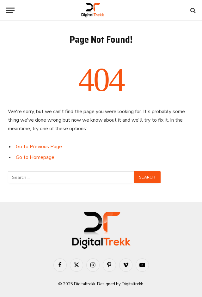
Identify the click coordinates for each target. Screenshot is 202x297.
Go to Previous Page (39, 146)
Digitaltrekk (132, 284)
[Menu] (10, 10)
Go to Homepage (35, 157)
